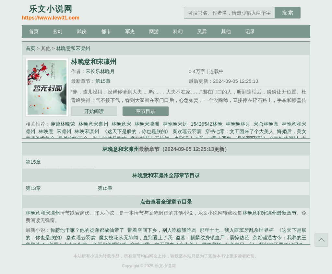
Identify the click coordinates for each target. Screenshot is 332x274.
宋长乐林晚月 (100, 71)
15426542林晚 (206, 124)
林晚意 (46, 131)
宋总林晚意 (266, 124)
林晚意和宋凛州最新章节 (270, 213)
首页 (34, 31)
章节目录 (145, 111)
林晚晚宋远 (175, 124)
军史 (130, 31)
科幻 (178, 31)
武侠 (82, 31)
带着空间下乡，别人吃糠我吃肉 (161, 230)
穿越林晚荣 (63, 124)
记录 (250, 31)
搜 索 (287, 12)
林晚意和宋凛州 (73, 48)
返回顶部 (321, 240)
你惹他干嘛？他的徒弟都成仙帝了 (87, 230)
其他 (226, 31)
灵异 (202, 31)
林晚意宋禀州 (93, 124)
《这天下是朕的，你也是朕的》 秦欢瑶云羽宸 (152, 131)
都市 (106, 31)
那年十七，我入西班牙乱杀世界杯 (237, 230)
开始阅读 (94, 111)
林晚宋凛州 (87, 131)
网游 (154, 31)
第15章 (103, 81)
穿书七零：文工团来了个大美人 (239, 131)
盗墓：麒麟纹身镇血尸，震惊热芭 (212, 237)
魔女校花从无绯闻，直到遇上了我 (135, 237)
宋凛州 (64, 131)
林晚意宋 (121, 124)
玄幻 (58, 31)
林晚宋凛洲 (147, 124)
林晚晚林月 (238, 124)
